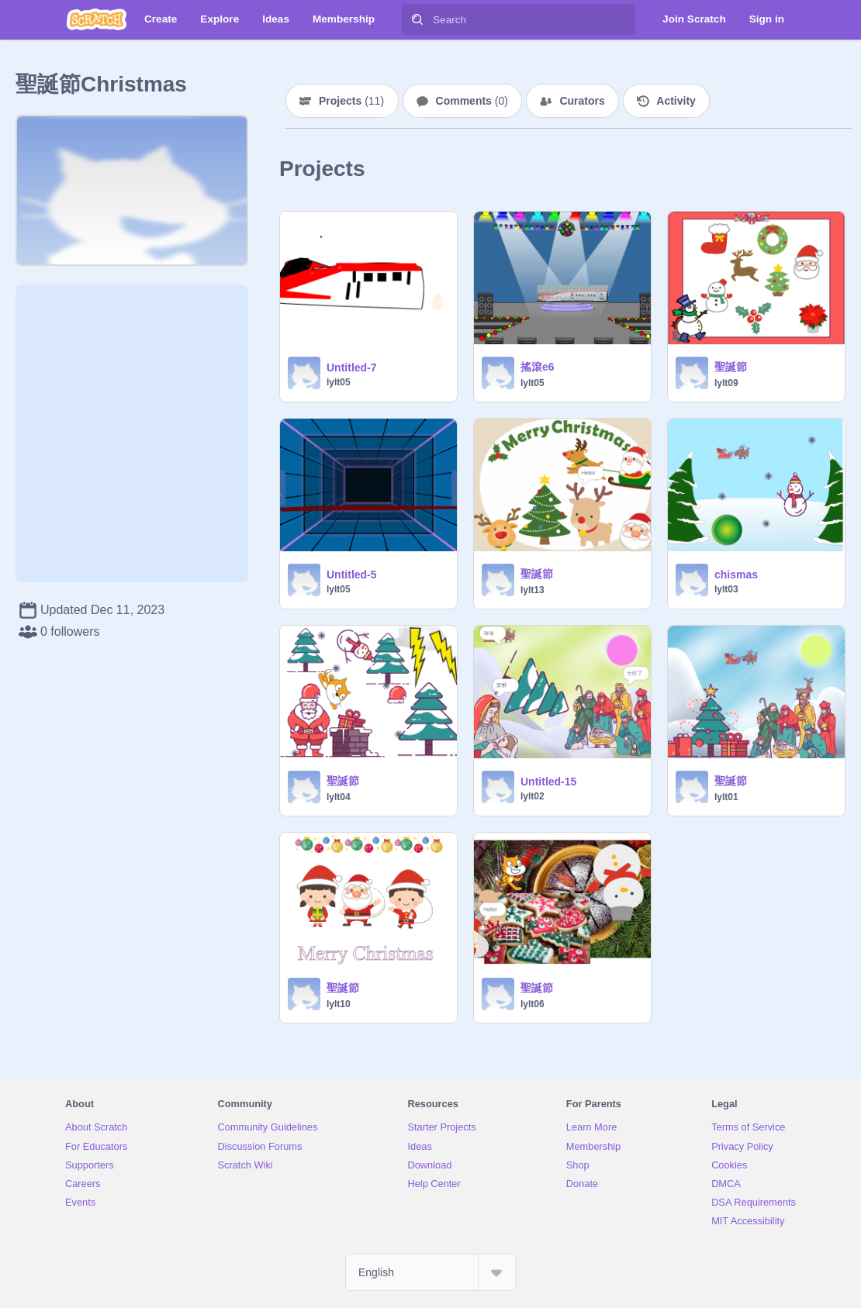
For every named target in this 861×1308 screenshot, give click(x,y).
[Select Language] (430, 1272)
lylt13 (532, 590)
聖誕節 (730, 367)
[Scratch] (96, 19)
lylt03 (726, 589)
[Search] (417, 19)
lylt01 (726, 797)
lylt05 (339, 382)
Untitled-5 (352, 574)
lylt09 (726, 383)
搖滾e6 (537, 367)
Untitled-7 (352, 367)
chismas (736, 574)
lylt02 (532, 796)
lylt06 (532, 1004)
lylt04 (339, 797)
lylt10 (339, 1004)
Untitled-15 (548, 781)
